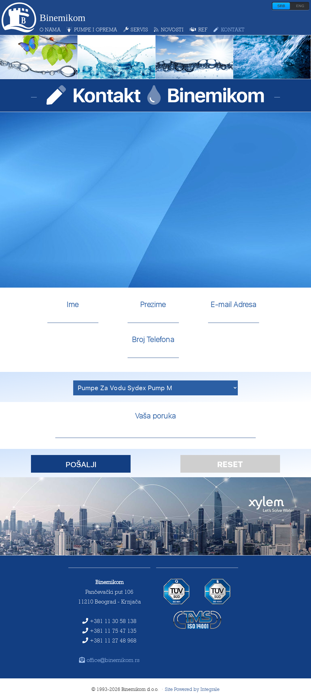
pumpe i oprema (92, 29)
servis (135, 29)
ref (198, 29)
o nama (49, 29)
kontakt (229, 29)
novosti (168, 29)
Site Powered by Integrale (192, 689)
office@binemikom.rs (109, 659)
